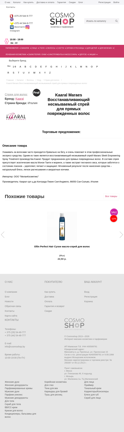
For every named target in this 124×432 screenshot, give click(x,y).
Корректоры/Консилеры (96, 391)
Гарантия (61, 2)
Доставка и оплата (45, 2)
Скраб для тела (13, 404)
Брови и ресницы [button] (76, 48)
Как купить (29, 2)
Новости (9, 301)
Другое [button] (84, 54)
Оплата (48, 301)
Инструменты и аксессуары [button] (64, 54)
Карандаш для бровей (56, 391)
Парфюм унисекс (14, 394)
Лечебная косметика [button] (17, 54)
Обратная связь (13, 306)
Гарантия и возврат (55, 306)
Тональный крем (92, 388)
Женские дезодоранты (16, 385)
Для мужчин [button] (107, 48)
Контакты (9, 311)
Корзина (88, 301)
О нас (7, 2)
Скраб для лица (92, 398)
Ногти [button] (62, 48)
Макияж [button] (26, 48)
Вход (86, 292)
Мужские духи (12, 391)
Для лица (89, 382)
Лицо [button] (35, 48)
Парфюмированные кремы (18, 388)
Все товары (111, 196)
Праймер (89, 385)
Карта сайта (11, 315)
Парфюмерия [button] (13, 48)
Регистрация (105, 2)
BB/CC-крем (11, 407)
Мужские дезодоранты (16, 398)
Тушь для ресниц (53, 394)
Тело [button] (43, 48)
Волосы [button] (52, 48)
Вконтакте (17, 27)
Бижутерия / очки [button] (38, 54)
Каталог (17, 2)
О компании (11, 292)
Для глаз (49, 385)
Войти (116, 2)
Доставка (49, 296)
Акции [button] (94, 54)
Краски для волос (14, 410)
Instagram (15, 30)
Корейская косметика (56, 382)
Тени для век (51, 388)
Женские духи (12, 382)
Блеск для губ (91, 394)
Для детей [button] (93, 48)
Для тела (9, 401)
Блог (81, 2)
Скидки (72, 2)
